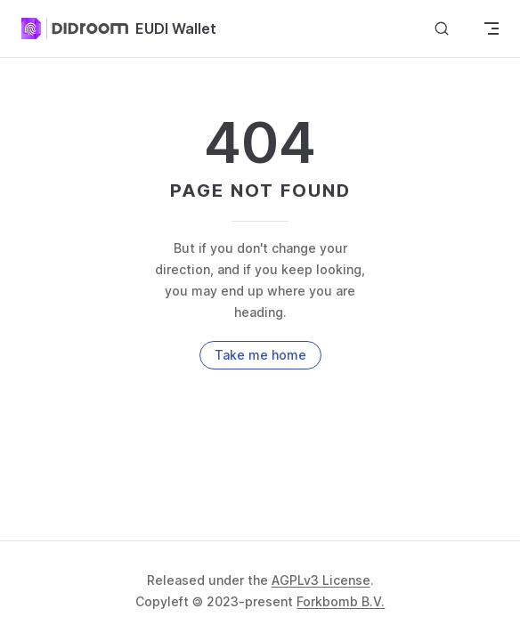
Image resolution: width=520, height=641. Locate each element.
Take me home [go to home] (260, 354)
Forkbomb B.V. (341, 601)
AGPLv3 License (321, 580)
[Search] (441, 28)
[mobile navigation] (491, 28)
